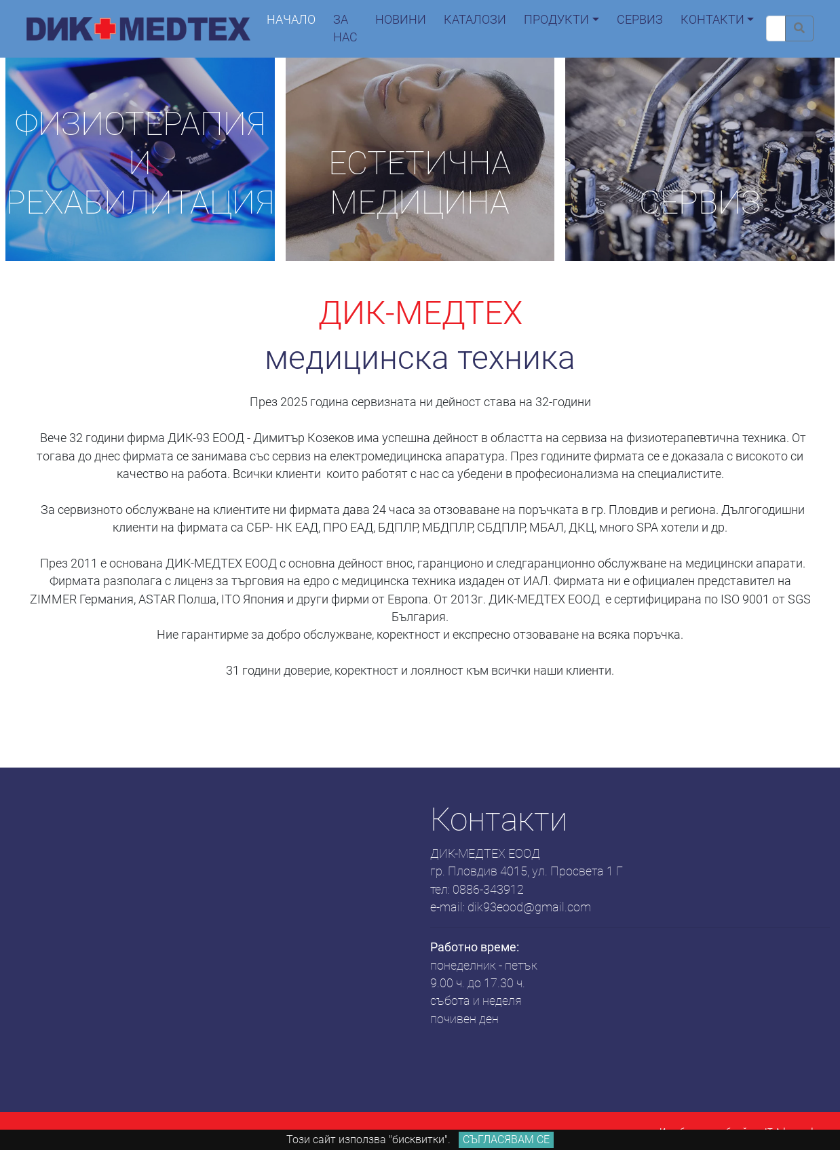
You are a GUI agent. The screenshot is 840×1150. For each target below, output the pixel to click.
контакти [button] (712, 19)
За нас (345, 28)
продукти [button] (556, 19)
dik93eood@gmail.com (529, 907)
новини (400, 19)
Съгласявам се (506, 1139)
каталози (475, 19)
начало (291, 19)
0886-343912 (488, 889)
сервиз (640, 19)
